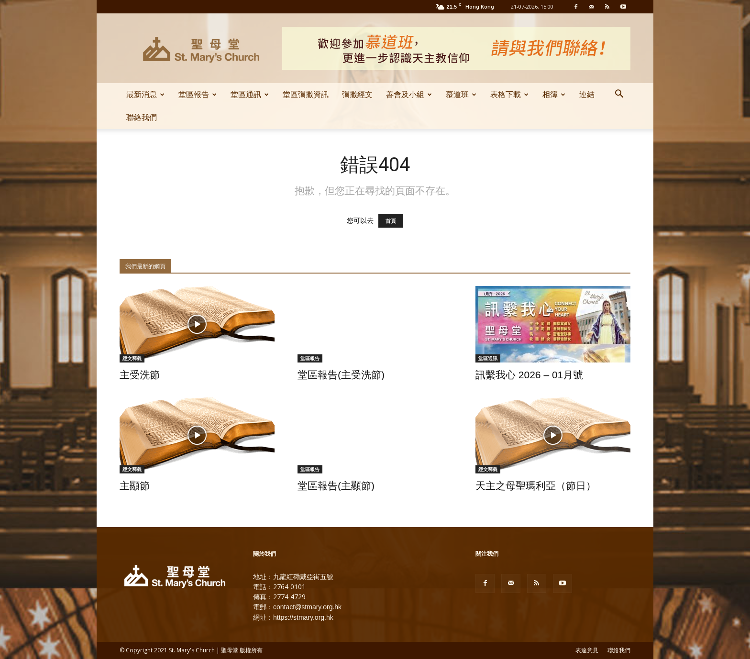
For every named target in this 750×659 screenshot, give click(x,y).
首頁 (391, 221)
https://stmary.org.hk (303, 617)
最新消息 (145, 94)
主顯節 (135, 485)
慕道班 (461, 94)
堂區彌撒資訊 (306, 94)
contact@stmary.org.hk (307, 607)
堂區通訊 (250, 94)
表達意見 (586, 650)
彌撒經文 (357, 94)
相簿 (553, 94)
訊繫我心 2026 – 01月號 (529, 374)
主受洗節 (140, 374)
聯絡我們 (141, 117)
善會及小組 (409, 94)
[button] (618, 95)
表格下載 (509, 94)
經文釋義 (132, 358)
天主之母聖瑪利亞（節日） (535, 485)
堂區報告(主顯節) (336, 485)
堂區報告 (197, 94)
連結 (587, 94)
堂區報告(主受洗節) (341, 374)
